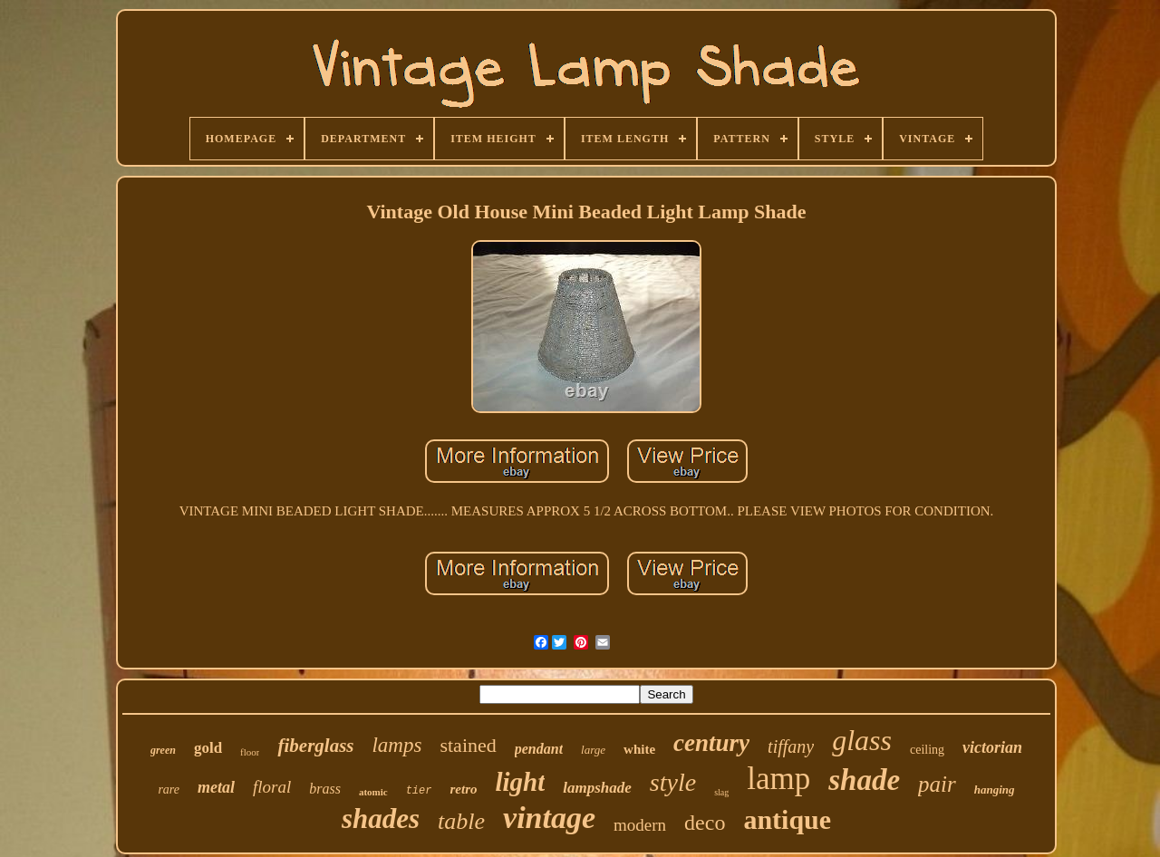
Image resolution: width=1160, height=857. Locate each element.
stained (468, 745)
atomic (373, 791)
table (461, 821)
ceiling (927, 749)
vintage (549, 817)
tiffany (791, 746)
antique (787, 819)
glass (862, 740)
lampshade (597, 787)
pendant (539, 748)
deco (704, 822)
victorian (992, 747)
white (639, 749)
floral (272, 786)
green (163, 750)
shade (864, 780)
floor (249, 751)
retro (463, 789)
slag (721, 792)
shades (381, 818)
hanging (994, 789)
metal (216, 787)
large (593, 749)
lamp (778, 778)
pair (937, 784)
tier (419, 791)
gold (208, 747)
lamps (396, 745)
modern (640, 824)
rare (168, 789)
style (673, 782)
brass (325, 788)
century (711, 742)
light (520, 781)
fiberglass (315, 745)
